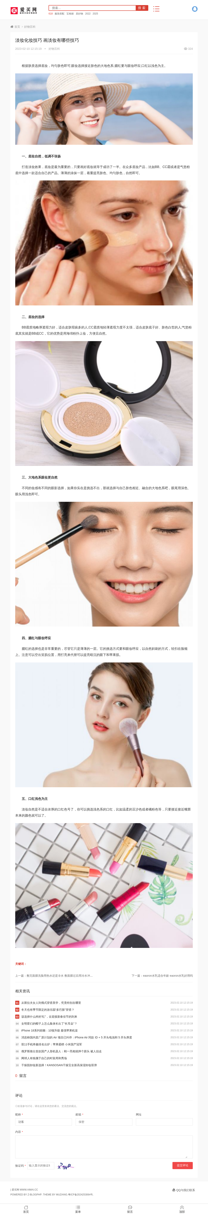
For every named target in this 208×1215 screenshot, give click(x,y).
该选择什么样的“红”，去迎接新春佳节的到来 (49, 1016)
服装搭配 (59, 13)
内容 (19, 1131)
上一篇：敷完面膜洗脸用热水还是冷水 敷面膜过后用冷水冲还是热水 (58, 975)
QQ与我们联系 (185, 1190)
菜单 (78, 1209)
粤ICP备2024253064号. (81, 1194)
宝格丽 (70, 13)
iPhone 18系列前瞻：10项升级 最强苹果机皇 (49, 1030)
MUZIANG (61, 1194)
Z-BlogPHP (35, 1194)
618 (51, 13)
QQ (195, 9)
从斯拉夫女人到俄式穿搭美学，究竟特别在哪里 (51, 1002)
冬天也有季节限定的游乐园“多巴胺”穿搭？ (47, 1009)
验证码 (20, 1165)
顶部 (182, 1209)
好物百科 (30, 26)
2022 (88, 13)
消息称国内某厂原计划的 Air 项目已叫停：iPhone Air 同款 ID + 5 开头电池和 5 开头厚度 (76, 1037)
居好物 (79, 13)
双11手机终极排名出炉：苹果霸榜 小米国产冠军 (51, 1044)
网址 (139, 1114)
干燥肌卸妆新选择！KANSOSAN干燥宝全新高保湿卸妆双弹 (59, 1065)
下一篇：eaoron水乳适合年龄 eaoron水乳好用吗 (162, 975)
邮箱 (79, 1114)
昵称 (19, 1114)
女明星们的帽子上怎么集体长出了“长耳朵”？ (49, 1023)
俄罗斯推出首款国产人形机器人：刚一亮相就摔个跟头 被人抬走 (61, 1051)
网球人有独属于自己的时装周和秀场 (44, 1058)
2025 (95, 13)
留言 (130, 1209)
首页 (17, 26)
